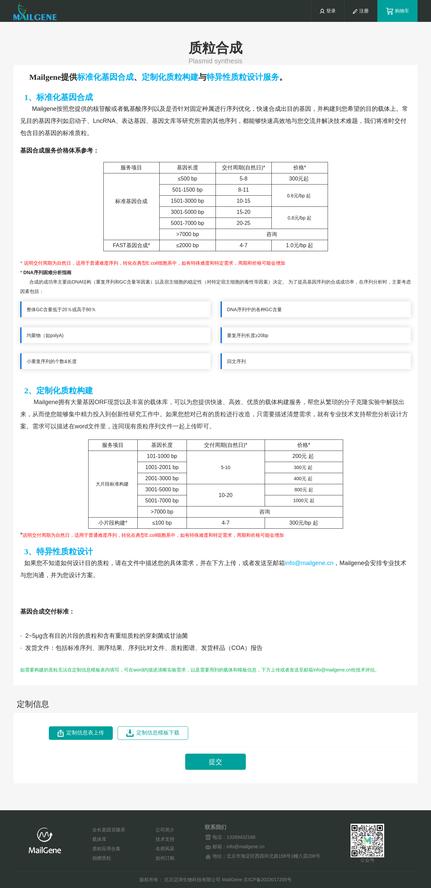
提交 (215, 761)
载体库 (99, 839)
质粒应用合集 (106, 848)
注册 (361, 10)
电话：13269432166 (230, 837)
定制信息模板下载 (152, 733)
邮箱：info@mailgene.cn (234, 846)
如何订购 (165, 858)
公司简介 (165, 829)
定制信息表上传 (81, 733)
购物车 (397, 10)
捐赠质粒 (101, 858)
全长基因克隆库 (108, 829)
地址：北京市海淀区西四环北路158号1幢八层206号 (262, 856)
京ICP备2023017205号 (267, 879)
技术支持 (165, 839)
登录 (331, 10)
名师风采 (165, 848)
